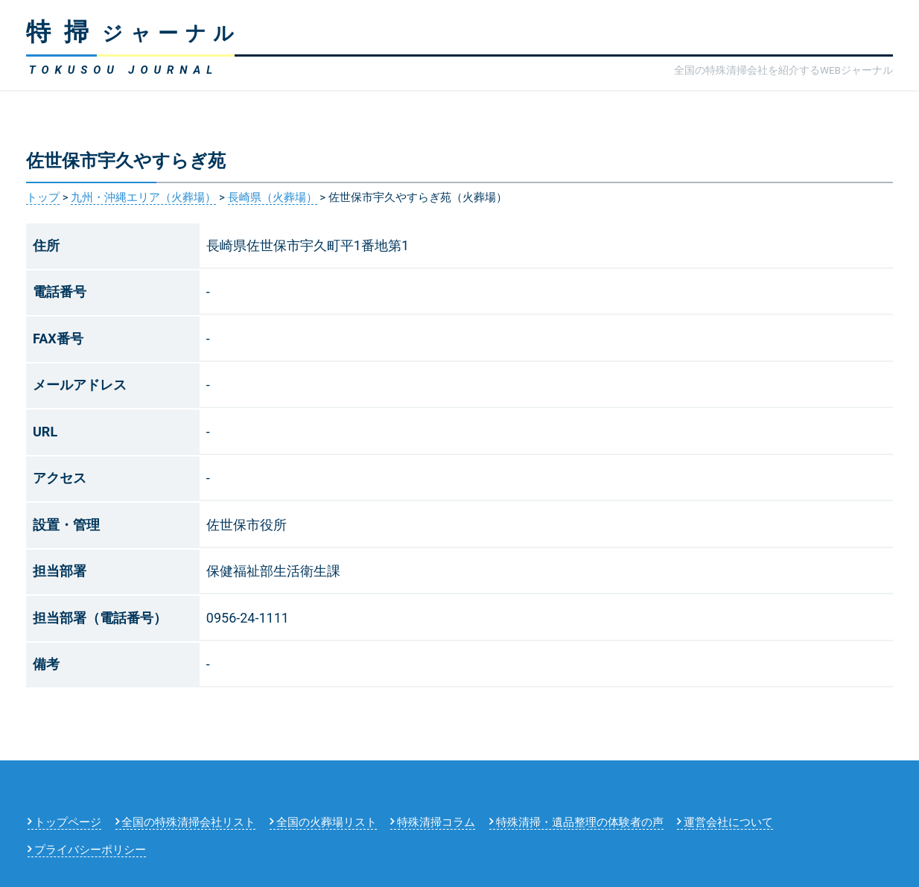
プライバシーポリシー (90, 849)
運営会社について (728, 822)
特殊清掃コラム (436, 822)
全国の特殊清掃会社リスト (188, 822)
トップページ (67, 822)
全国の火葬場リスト (326, 822)
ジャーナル (133, 33)
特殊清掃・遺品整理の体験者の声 (580, 822)
